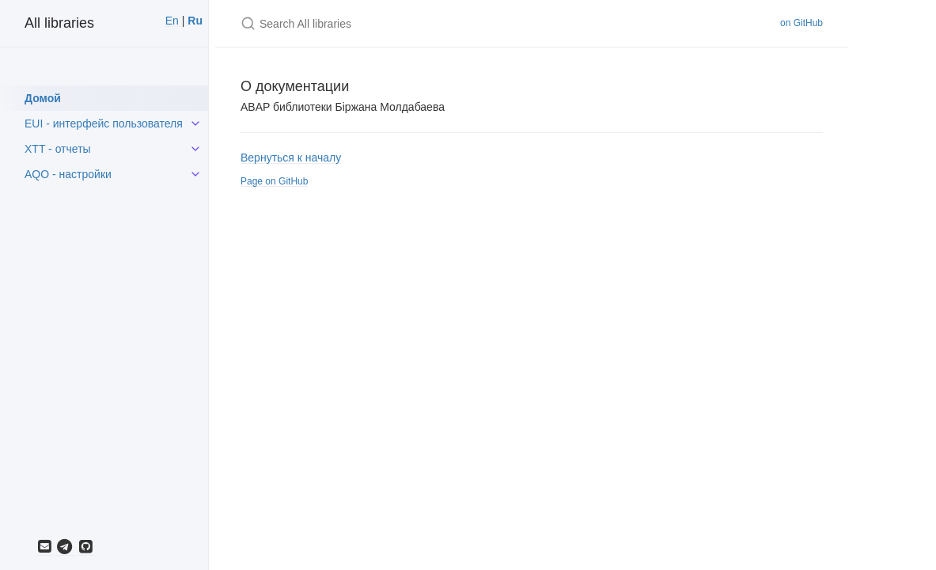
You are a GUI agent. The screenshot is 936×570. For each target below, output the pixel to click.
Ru (193, 20)
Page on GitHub (274, 181)
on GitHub (801, 22)
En (173, 20)
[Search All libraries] (427, 23)
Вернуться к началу (291, 157)
